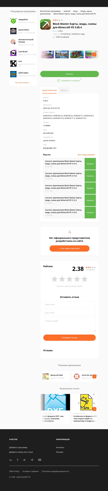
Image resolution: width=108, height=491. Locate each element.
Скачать (69, 74)
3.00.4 (58, 31)
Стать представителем (69, 248)
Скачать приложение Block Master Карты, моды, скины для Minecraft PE (63, 162)
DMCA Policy (14, 471)
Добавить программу (18, 447)
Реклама (59, 452)
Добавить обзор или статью (21, 452)
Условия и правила (30, 471)
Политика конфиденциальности (55, 471)
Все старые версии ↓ (87, 154)
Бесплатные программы (50, 11)
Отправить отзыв (69, 337)
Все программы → (23, 82)
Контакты (60, 447)
